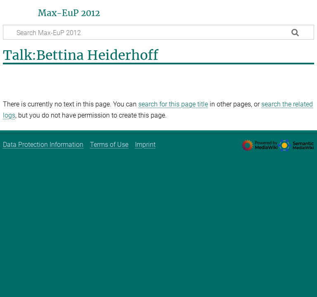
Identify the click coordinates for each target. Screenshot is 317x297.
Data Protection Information (43, 144)
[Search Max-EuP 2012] (158, 32)
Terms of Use (109, 144)
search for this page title (173, 104)
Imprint (145, 144)
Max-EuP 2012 (69, 13)
